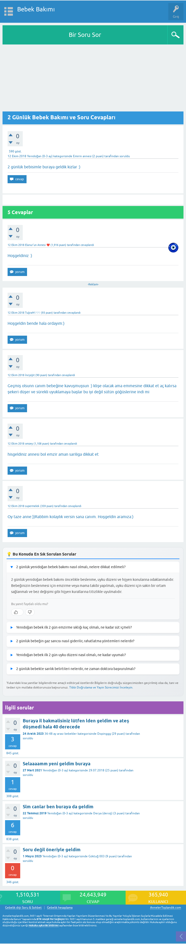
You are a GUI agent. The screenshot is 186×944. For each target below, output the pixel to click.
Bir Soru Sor (85, 34)
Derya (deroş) (102, 813)
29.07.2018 (96, 770)
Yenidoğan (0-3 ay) (40, 156)
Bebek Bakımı (36, 9)
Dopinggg (104, 733)
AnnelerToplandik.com (165, 907)
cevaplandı (87, 244)
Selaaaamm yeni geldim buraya (56, 763)
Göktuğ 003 (96, 856)
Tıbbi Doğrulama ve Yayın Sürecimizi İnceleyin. (101, 687)
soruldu (125, 156)
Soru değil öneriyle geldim (52, 849)
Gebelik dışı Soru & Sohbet (23, 907)
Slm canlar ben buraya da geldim (58, 806)
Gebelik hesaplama (60, 907)
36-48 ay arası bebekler (60, 733)
